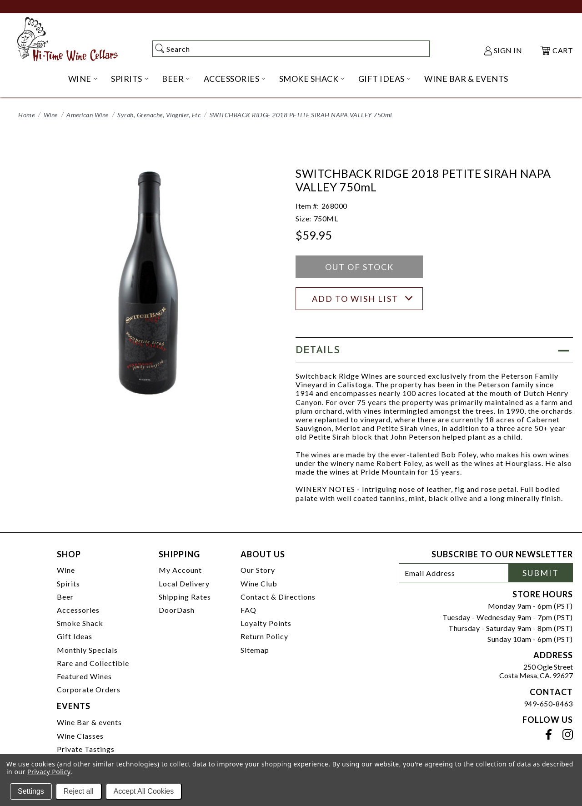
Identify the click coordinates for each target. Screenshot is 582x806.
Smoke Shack (80, 623)
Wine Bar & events (89, 722)
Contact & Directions (278, 596)
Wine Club (259, 583)
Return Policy (264, 636)
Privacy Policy (48, 771)
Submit (540, 573)
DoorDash (177, 610)
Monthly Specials (87, 650)
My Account (180, 570)
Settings (31, 791)
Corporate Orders (88, 689)
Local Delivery (184, 583)
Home (26, 115)
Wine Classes (80, 735)
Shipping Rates (185, 596)
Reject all (79, 791)
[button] (434, 349)
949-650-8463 (548, 703)
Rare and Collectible (93, 663)
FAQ (248, 610)
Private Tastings (86, 749)
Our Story (258, 570)
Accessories (78, 610)
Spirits (68, 583)
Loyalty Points (266, 623)
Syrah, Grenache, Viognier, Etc (159, 115)
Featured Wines (84, 676)
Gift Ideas (74, 636)
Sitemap (255, 650)
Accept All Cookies (144, 791)
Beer (65, 596)
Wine (51, 115)
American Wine (87, 115)
